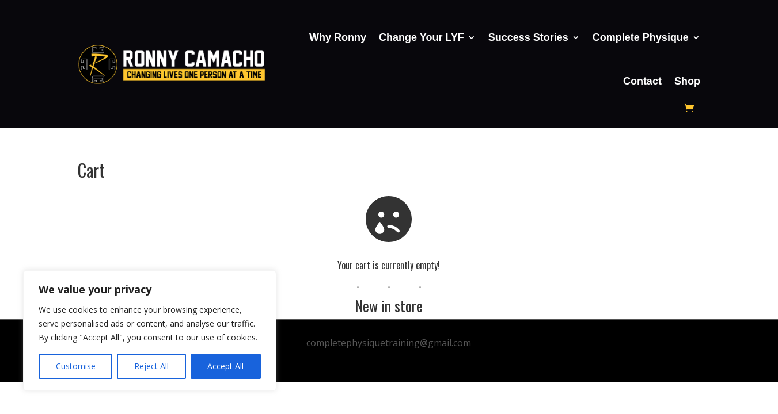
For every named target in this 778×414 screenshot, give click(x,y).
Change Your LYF (421, 37)
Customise (76, 366)
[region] (149, 330)
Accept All (225, 366)
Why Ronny (337, 37)
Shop (687, 81)
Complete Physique (641, 37)
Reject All (151, 366)
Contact (642, 81)
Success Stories (528, 37)
